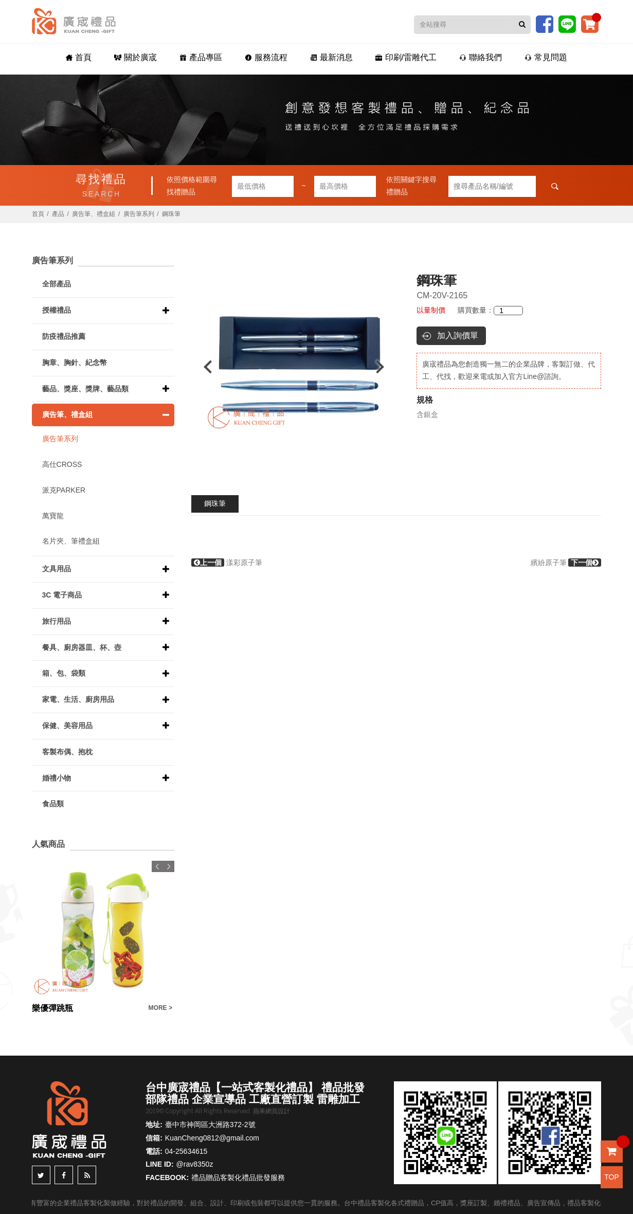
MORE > (160, 1007)
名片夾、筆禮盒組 (71, 541)
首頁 (79, 57)
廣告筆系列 (138, 214)
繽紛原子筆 (566, 562)
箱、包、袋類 (63, 673)
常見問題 (546, 57)
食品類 (53, 804)
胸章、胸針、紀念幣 (74, 362)
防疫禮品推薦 (63, 336)
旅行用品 (56, 621)
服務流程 (266, 57)
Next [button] (384, 366)
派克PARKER (64, 490)
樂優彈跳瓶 (52, 1008)
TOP (611, 1177)
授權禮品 (56, 310)
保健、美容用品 (67, 725)
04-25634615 (186, 1151)
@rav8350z (194, 1164)
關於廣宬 (135, 57)
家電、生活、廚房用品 (78, 699)
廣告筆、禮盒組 (93, 214)
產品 (58, 214)
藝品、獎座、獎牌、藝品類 (85, 389)
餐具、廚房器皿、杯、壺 (81, 647)
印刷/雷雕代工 (406, 57)
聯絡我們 (480, 57)
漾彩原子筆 (226, 562)
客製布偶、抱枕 (67, 752)
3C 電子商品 (62, 595)
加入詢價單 (457, 335)
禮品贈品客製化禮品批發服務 (238, 1177)
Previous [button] (202, 366)
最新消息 (331, 57)
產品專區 (200, 57)
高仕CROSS (62, 464)
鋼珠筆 (215, 503)
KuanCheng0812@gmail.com (212, 1138)
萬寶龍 (53, 516)
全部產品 (56, 284)
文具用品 (56, 569)
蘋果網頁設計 (271, 1111)
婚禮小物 (56, 778)
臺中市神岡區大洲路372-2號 (210, 1124)
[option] (293, 366)
